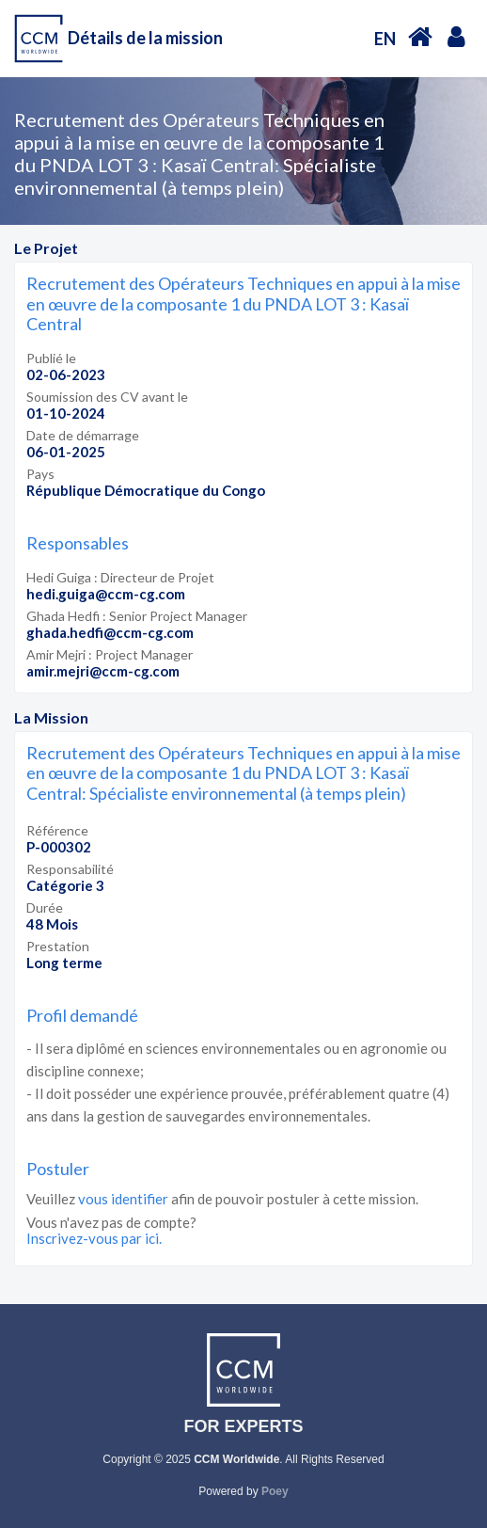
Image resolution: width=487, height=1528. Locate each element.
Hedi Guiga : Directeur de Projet (120, 577)
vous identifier (123, 1198)
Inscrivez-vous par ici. (94, 1238)
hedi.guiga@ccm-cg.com (105, 593)
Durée (44, 907)
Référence (57, 830)
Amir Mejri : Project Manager (109, 654)
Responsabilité (70, 869)
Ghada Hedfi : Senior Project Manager (136, 616)
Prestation (57, 946)
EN (385, 38)
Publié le (51, 358)
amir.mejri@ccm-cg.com (103, 670)
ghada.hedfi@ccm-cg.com (110, 632)
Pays (40, 474)
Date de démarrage (82, 435)
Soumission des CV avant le (107, 397)
